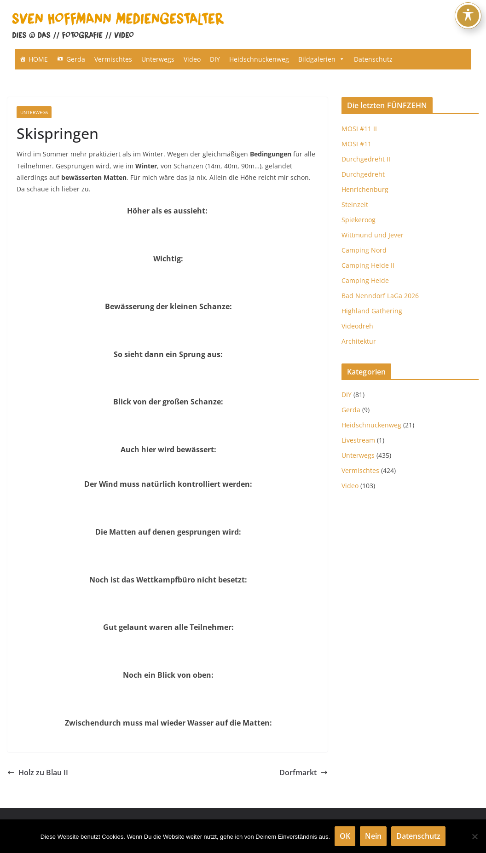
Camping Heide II (367, 265)
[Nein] (474, 836)
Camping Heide (365, 280)
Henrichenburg (364, 189)
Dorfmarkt (303, 772)
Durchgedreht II (365, 159)
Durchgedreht (363, 174)
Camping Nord (364, 250)
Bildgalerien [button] (321, 59)
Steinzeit (354, 204)
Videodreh (357, 326)
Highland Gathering (371, 310)
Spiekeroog (358, 219)
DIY (215, 59)
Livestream (358, 440)
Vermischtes (113, 59)
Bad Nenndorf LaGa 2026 (380, 295)
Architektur (358, 341)
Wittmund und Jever (372, 235)
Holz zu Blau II (37, 772)
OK (345, 836)
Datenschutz (373, 59)
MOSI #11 (356, 143)
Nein (373, 836)
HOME (38, 59)
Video (192, 59)
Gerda (75, 59)
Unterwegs (157, 59)
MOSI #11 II (359, 128)
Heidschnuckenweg (259, 59)
